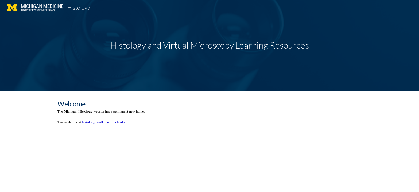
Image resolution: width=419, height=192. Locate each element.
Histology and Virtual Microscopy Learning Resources (209, 45)
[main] (209, 45)
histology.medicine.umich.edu (103, 122)
